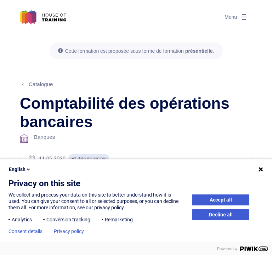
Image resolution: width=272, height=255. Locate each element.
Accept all (221, 200)
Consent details (25, 231)
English (20, 169)
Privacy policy (69, 231)
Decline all (221, 214)
